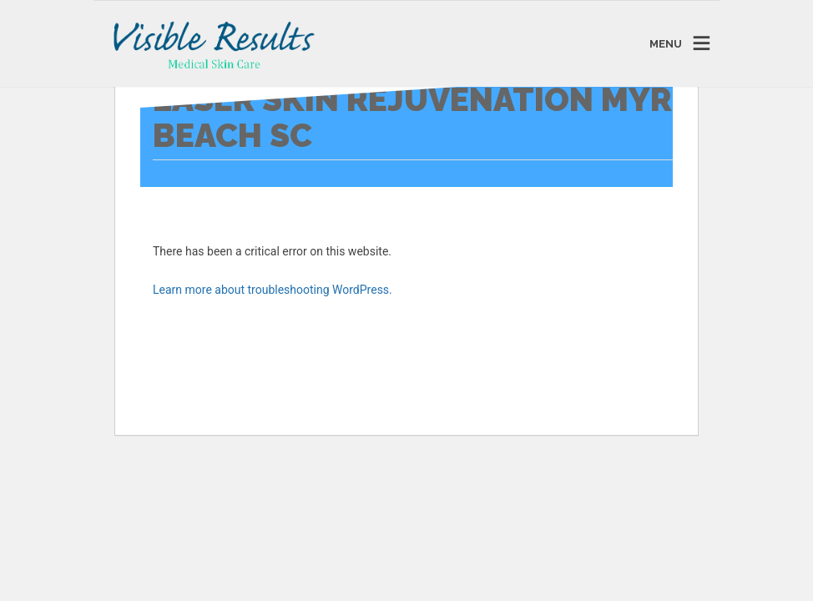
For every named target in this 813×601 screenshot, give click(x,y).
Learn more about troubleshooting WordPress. (272, 289)
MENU (665, 44)
